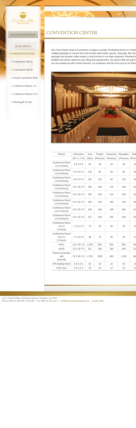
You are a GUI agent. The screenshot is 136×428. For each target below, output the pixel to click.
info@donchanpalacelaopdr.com (75, 301)
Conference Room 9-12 (25, 94)
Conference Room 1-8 (24, 86)
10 (131, 138)
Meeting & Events (22, 102)
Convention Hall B (23, 69)
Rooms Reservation (23, 34)
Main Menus (23, 46)
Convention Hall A (23, 61)
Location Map (97, 301)
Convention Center (23, 53)
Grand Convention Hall (25, 77)
